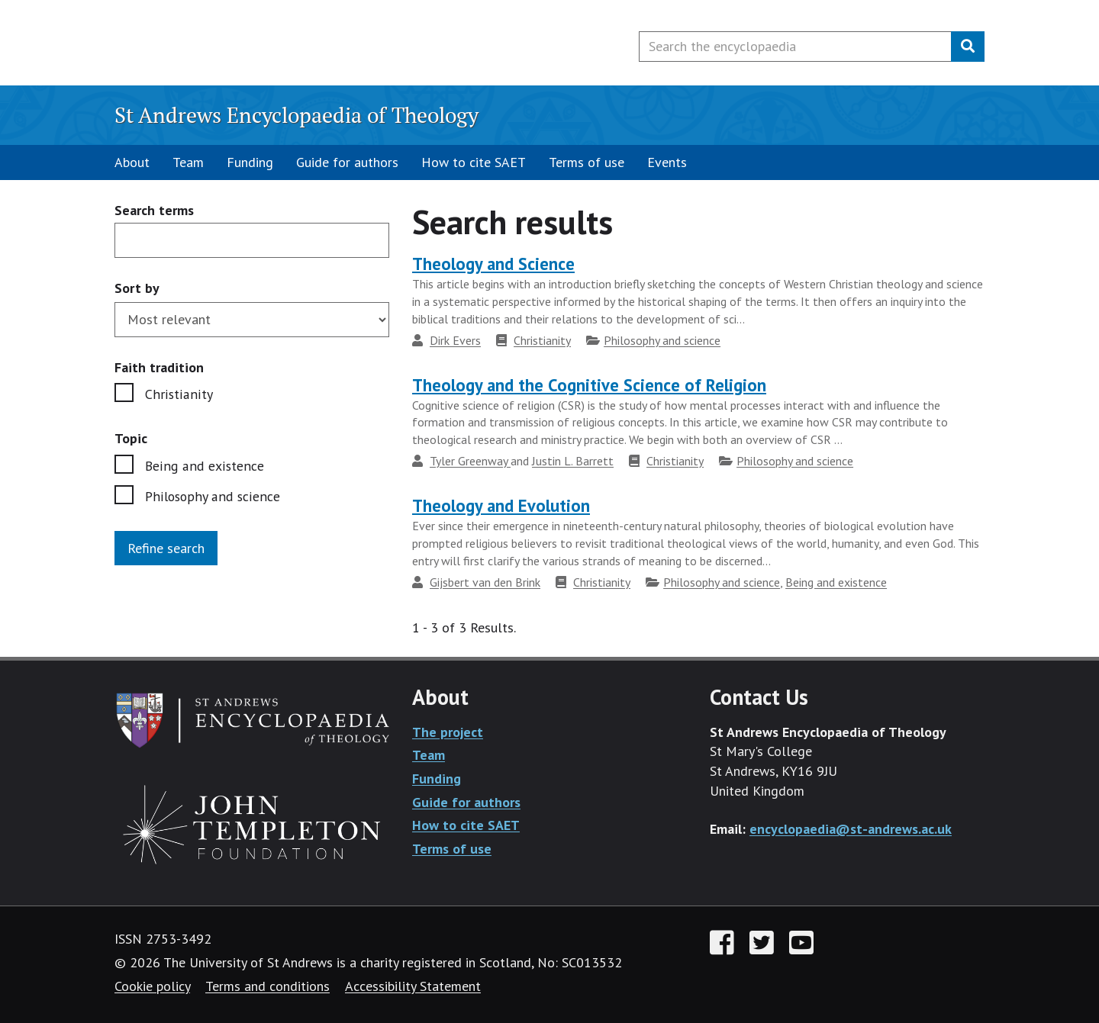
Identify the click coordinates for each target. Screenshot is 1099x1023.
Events (667, 162)
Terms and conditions (267, 986)
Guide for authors (347, 162)
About (132, 162)
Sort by (137, 288)
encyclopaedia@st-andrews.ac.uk (850, 829)
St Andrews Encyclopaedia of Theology (296, 115)
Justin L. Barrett (573, 460)
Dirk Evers (455, 340)
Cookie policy (152, 986)
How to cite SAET (473, 162)
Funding (250, 162)
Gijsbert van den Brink (485, 582)
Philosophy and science (212, 496)
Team (188, 162)
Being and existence (203, 466)
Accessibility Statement (413, 986)
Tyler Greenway (470, 460)
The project (447, 732)
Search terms (154, 211)
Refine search (166, 548)
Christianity (177, 394)
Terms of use (586, 162)
